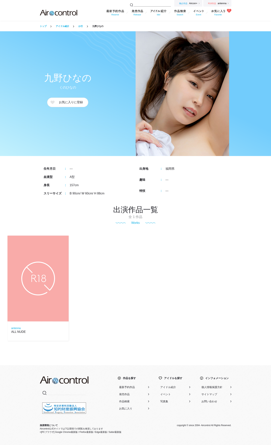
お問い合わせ (209, 401)
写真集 (164, 401)
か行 (80, 26)
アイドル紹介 (62, 26)
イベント (165, 394)
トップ (43, 26)
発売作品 (124, 394)
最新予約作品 (127, 387)
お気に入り (125, 408)
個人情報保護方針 (211, 387)
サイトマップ (209, 394)
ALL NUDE (18, 331)
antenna (16, 328)
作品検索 (124, 401)
